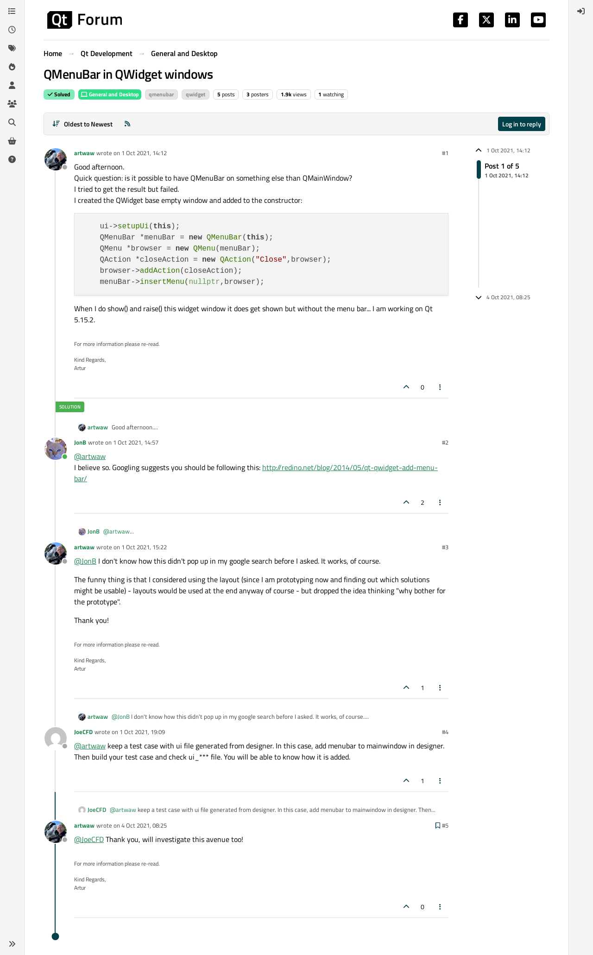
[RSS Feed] (127, 124)
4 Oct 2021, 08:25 (144, 825)
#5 (445, 825)
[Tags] (12, 48)
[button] (12, 943)
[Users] (12, 85)
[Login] (581, 11)
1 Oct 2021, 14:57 (135, 442)
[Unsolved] (12, 159)
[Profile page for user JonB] (55, 449)
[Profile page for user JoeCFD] (55, 738)
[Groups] (12, 103)
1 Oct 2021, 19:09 (142, 731)
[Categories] (12, 11)
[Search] (12, 122)
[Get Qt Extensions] (12, 140)
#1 (445, 152)
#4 (445, 731)
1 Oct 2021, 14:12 (144, 152)
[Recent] (12, 29)
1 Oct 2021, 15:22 (144, 547)
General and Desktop (110, 94)
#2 (445, 442)
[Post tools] (440, 387)
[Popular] (12, 66)
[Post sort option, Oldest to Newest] (82, 124)
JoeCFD (83, 731)
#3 (445, 547)
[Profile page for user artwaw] (55, 159)
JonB (80, 442)
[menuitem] (581, 11)
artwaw (84, 152)
